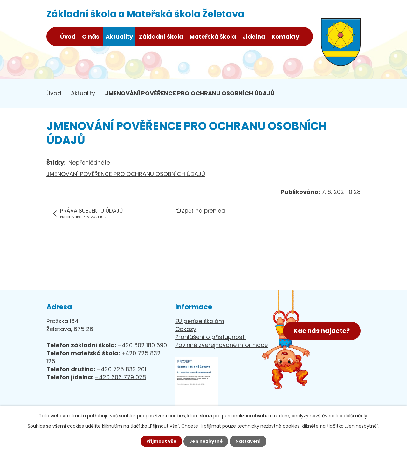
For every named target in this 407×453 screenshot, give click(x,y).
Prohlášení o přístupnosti (210, 337)
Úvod (68, 36)
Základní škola (161, 36)
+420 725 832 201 (121, 369)
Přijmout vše (161, 441)
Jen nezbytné (206, 441)
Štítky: (56, 162)
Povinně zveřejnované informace (221, 345)
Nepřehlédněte (89, 162)
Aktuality (119, 36)
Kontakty (285, 36)
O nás (90, 36)
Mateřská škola (213, 36)
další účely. (356, 416)
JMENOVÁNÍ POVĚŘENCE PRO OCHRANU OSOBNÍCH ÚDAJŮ (125, 174)
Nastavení (248, 441)
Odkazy (185, 329)
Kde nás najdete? (321, 330)
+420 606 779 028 (120, 377)
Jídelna (253, 36)
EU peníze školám (199, 321)
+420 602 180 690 (142, 345)
